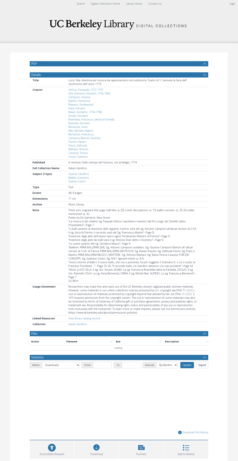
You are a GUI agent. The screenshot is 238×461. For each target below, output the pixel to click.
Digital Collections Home (105, 3)
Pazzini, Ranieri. (77, 142)
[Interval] (166, 365)
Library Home (134, 3)
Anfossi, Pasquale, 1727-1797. (86, 89)
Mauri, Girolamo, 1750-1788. (85, 112)
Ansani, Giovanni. (78, 115)
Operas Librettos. (78, 174)
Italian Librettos (77, 324)
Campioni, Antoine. (79, 97)
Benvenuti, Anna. (78, 127)
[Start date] (102, 365)
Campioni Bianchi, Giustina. (84, 138)
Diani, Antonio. (77, 108)
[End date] (131, 365)
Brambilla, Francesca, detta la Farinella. (91, 119)
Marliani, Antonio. (78, 149)
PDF (34, 64)
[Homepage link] (119, 23)
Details (36, 75)
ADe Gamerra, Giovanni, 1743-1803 (89, 93)
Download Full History (193, 432)
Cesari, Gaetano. (78, 156)
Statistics (37, 357)
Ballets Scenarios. (78, 177)
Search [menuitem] (81, 3)
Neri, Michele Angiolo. (81, 130)
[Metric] (61, 365)
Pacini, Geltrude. (78, 145)
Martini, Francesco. (79, 101)
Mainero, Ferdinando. (81, 104)
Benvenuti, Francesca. (81, 134)
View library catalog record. (84, 318)
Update (187, 365)
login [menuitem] (232, 3)
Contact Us (155, 3)
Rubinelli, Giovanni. (79, 123)
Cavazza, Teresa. (78, 153)
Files (34, 333)
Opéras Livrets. (77, 181)
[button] (141, 449)
